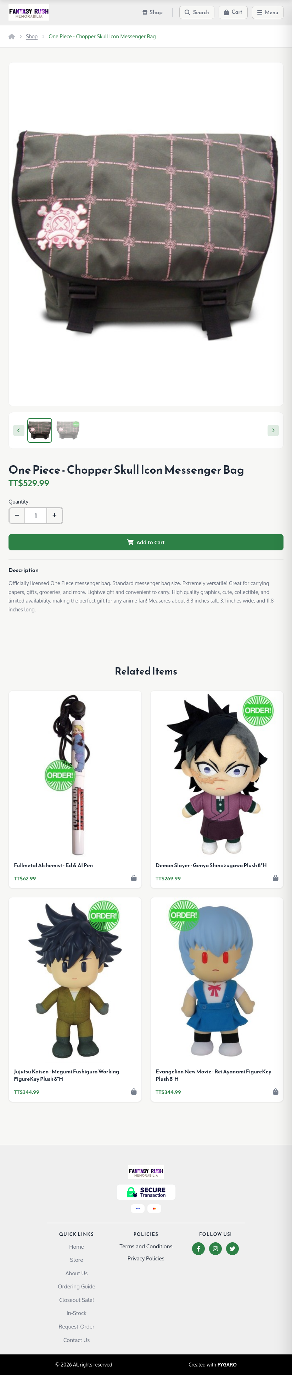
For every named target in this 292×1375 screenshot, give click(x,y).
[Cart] (233, 12)
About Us (77, 1273)
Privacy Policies (146, 1258)
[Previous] (18, 430)
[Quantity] (35, 515)
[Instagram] (215, 1248)
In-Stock (76, 1312)
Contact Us (76, 1339)
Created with (213, 1365)
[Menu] (268, 12)
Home (76, 1246)
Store (76, 1259)
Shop (32, 36)
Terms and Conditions (145, 1246)
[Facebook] (198, 1248)
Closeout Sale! (76, 1299)
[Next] (273, 430)
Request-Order (77, 1326)
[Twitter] (232, 1248)
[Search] (196, 12)
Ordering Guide (76, 1286)
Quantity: (19, 501)
